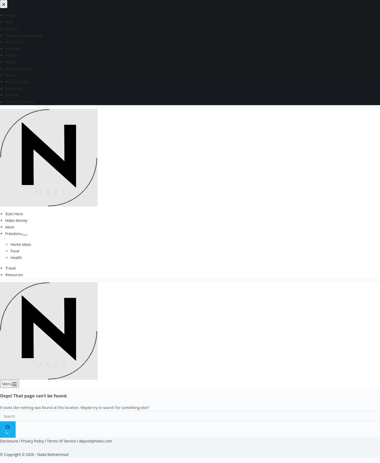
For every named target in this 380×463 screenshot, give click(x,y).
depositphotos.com (95, 440)
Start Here (14, 213)
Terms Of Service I (63, 440)
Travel (10, 268)
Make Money (16, 220)
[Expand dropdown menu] (25, 235)
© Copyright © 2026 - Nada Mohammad (34, 454)
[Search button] (8, 429)
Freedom (14, 233)
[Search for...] (190, 416)
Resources (14, 274)
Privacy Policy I (34, 440)
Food (15, 251)
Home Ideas (21, 244)
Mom (9, 227)
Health (16, 257)
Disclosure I (10, 440)
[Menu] (9, 384)
